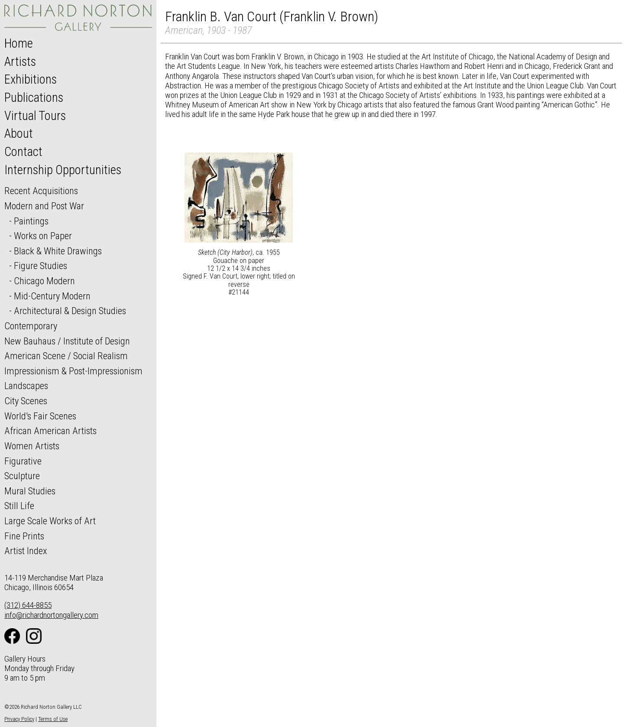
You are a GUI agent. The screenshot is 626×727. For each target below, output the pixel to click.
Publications (33, 97)
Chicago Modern (44, 280)
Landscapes (26, 385)
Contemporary (30, 325)
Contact (23, 151)
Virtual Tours (35, 115)
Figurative (23, 461)
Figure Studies (40, 265)
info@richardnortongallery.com (51, 615)
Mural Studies (29, 491)
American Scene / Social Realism (66, 355)
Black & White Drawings (58, 250)
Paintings (31, 221)
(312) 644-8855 (28, 605)
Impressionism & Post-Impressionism (73, 370)
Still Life (19, 505)
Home (18, 43)
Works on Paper (43, 235)
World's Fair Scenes (40, 416)
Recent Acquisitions (41, 190)
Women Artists (31, 445)
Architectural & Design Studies (70, 310)
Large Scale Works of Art (50, 520)
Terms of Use (53, 719)
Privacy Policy (19, 719)
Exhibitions (30, 79)
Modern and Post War (44, 205)
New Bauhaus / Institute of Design (67, 341)
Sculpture (22, 475)
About (18, 133)
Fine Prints (24, 536)
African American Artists (50, 430)
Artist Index (25, 550)
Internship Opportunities (62, 169)
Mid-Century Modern (52, 296)
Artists (20, 61)
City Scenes (25, 400)
